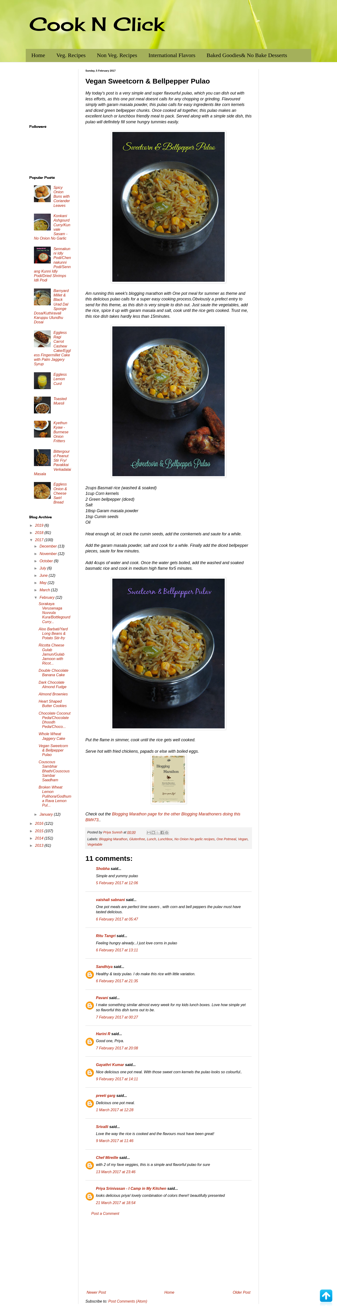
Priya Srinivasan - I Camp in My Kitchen (131, 1188)
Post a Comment (105, 1214)
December (49, 546)
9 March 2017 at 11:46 (114, 1141)
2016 (39, 823)
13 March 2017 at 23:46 (116, 1172)
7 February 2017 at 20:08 (117, 1048)
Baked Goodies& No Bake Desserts (247, 55)
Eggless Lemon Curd (60, 378)
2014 (39, 838)
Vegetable (94, 844)
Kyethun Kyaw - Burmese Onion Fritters (60, 432)
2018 (39, 533)
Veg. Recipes (71, 55)
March (45, 590)
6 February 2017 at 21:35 (117, 981)
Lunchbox (165, 839)
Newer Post (96, 1292)
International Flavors (171, 55)
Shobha (103, 869)
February (47, 597)
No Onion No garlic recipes (194, 839)
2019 (39, 525)
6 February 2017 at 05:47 (117, 919)
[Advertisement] (168, 1253)
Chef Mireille (107, 1158)
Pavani (102, 998)
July (43, 568)
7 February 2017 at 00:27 (117, 1017)
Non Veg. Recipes (117, 55)
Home (38, 55)
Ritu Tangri (106, 936)
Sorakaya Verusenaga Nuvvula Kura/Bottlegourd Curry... (54, 613)
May (44, 583)
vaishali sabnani (110, 900)
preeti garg (105, 1096)
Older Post (241, 1292)
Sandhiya (104, 967)
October (47, 561)
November (49, 554)
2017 (39, 540)
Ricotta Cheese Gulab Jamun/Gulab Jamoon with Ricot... (51, 654)
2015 (39, 831)
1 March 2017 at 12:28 (114, 1110)
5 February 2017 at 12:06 (117, 883)
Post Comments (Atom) (127, 1301)
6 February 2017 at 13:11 (117, 950)
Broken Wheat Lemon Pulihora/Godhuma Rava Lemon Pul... (55, 796)
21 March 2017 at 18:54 (116, 1203)
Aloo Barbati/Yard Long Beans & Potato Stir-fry (53, 633)
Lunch (151, 839)
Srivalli (102, 1127)
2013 (39, 845)
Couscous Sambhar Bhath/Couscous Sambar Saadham (54, 771)
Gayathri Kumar (110, 1065)
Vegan (243, 839)
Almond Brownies (53, 694)
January (47, 814)
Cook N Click (96, 23)
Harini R (103, 1034)
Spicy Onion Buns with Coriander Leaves (61, 197)
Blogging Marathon (113, 839)
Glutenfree (137, 839)
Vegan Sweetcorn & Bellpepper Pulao (53, 750)
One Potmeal (226, 839)
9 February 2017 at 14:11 (117, 1079)
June (44, 575)
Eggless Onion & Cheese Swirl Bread (60, 493)
